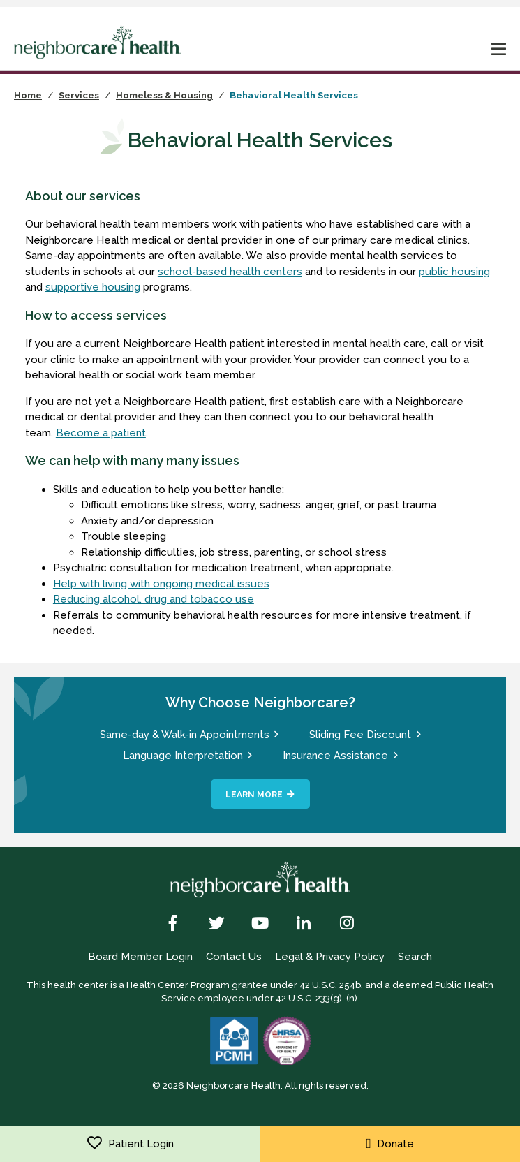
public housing (454, 271)
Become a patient (101, 433)
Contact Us (234, 956)
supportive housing (92, 287)
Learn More (254, 795)
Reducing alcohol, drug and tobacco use (153, 599)
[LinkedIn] (303, 924)
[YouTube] (260, 924)
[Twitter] (217, 924)
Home (28, 95)
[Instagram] (347, 924)
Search (415, 956)
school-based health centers (230, 271)
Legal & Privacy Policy (330, 956)
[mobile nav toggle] (499, 51)
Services (79, 95)
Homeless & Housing (164, 95)
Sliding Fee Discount (360, 734)
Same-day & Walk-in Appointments (184, 734)
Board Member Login (140, 956)
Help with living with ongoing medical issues (161, 584)
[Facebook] (173, 924)
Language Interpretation (183, 755)
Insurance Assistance (335, 755)
